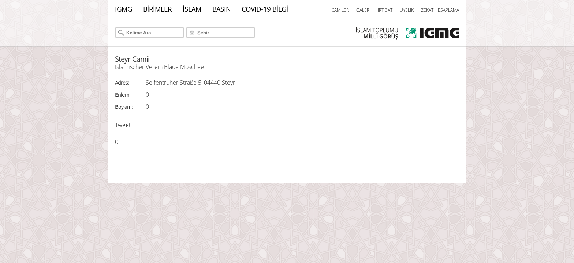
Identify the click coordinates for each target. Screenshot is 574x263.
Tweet (123, 125)
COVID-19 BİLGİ (265, 9)
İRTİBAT (385, 10)
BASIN (221, 9)
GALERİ (363, 10)
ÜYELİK (407, 10)
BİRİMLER (157, 9)
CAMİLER (340, 10)
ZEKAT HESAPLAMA (440, 10)
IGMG (123, 9)
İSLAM (192, 9)
